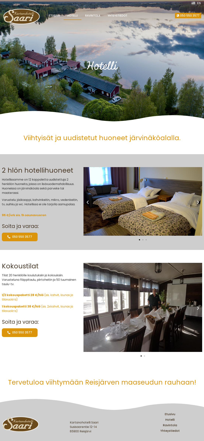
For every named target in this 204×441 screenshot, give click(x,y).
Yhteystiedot (117, 16)
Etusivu (54, 16)
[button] (87, 202)
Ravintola (92, 16)
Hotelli (72, 16)
